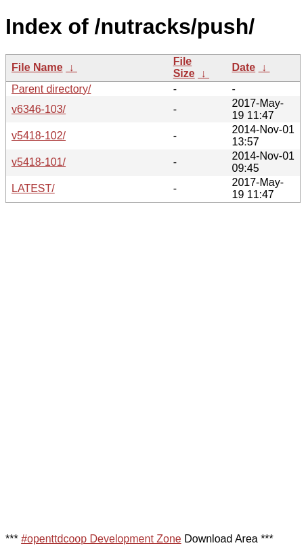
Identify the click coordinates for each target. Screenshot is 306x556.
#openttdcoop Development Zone (101, 539)
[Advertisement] (153, 366)
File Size (184, 67)
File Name (37, 67)
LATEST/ (33, 188)
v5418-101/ (39, 162)
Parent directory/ (51, 89)
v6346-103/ (39, 109)
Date (243, 67)
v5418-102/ (39, 135)
